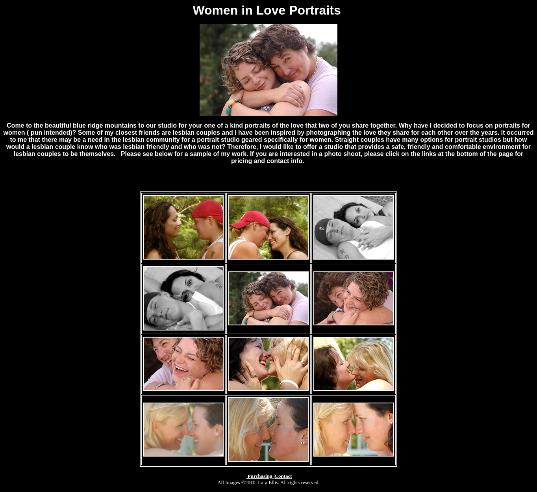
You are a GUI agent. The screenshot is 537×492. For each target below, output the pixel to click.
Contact (283, 476)
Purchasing (260, 476)
